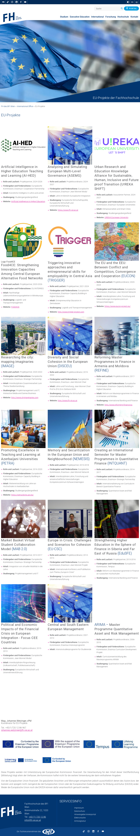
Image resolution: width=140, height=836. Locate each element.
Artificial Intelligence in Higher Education (28, 201)
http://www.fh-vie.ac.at (67, 400)
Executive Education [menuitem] (80, 16)
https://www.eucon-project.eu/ (118, 306)
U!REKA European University (116, 217)
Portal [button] (131, 8)
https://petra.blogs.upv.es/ (22, 495)
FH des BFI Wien (8, 106)
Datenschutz (79, 811)
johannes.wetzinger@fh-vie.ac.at (17, 730)
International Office (25, 106)
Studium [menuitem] (64, 16)
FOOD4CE (15, 307)
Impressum (79, 808)
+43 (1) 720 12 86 (37, 817)
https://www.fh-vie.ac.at (68, 210)
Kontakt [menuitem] (134, 16)
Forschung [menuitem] (110, 16)
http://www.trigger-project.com (71, 312)
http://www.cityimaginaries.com (24, 397)
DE (137, 2)
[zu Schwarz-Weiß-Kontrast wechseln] (128, 2)
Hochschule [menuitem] (123, 16)
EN (132, 2)
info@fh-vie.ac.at (32, 820)
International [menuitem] (97, 16)
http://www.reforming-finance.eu (118, 405)
